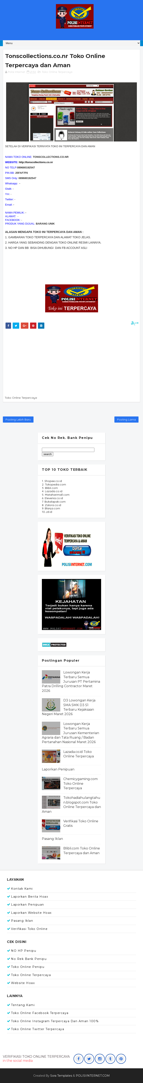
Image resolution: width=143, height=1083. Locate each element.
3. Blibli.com (50, 488)
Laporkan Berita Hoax (29, 896)
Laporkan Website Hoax (31, 913)
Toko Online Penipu (27, 967)
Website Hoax (23, 983)
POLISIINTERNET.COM (93, 1075)
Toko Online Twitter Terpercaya (37, 1029)
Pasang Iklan (52, 839)
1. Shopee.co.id (52, 481)
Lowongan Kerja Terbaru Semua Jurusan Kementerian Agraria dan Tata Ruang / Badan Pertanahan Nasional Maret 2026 (70, 733)
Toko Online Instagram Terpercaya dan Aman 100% (55, 1021)
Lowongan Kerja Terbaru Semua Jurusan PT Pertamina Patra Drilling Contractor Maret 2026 (71, 681)
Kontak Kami (22, 888)
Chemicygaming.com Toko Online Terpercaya (80, 783)
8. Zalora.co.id (51, 505)
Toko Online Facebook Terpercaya (40, 1013)
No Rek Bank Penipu (29, 959)
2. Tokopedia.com (54, 484)
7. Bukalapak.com (54, 501)
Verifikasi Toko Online (29, 929)
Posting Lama (126, 419)
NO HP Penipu (23, 951)
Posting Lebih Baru (18, 419)
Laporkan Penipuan (58, 769)
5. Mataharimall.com (55, 494)
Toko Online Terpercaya (57, 71)
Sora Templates (61, 1075)
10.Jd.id (47, 512)
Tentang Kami (23, 1005)
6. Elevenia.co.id (52, 498)
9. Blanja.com (51, 508)
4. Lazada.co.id (52, 491)
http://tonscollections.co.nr (36, 162)
